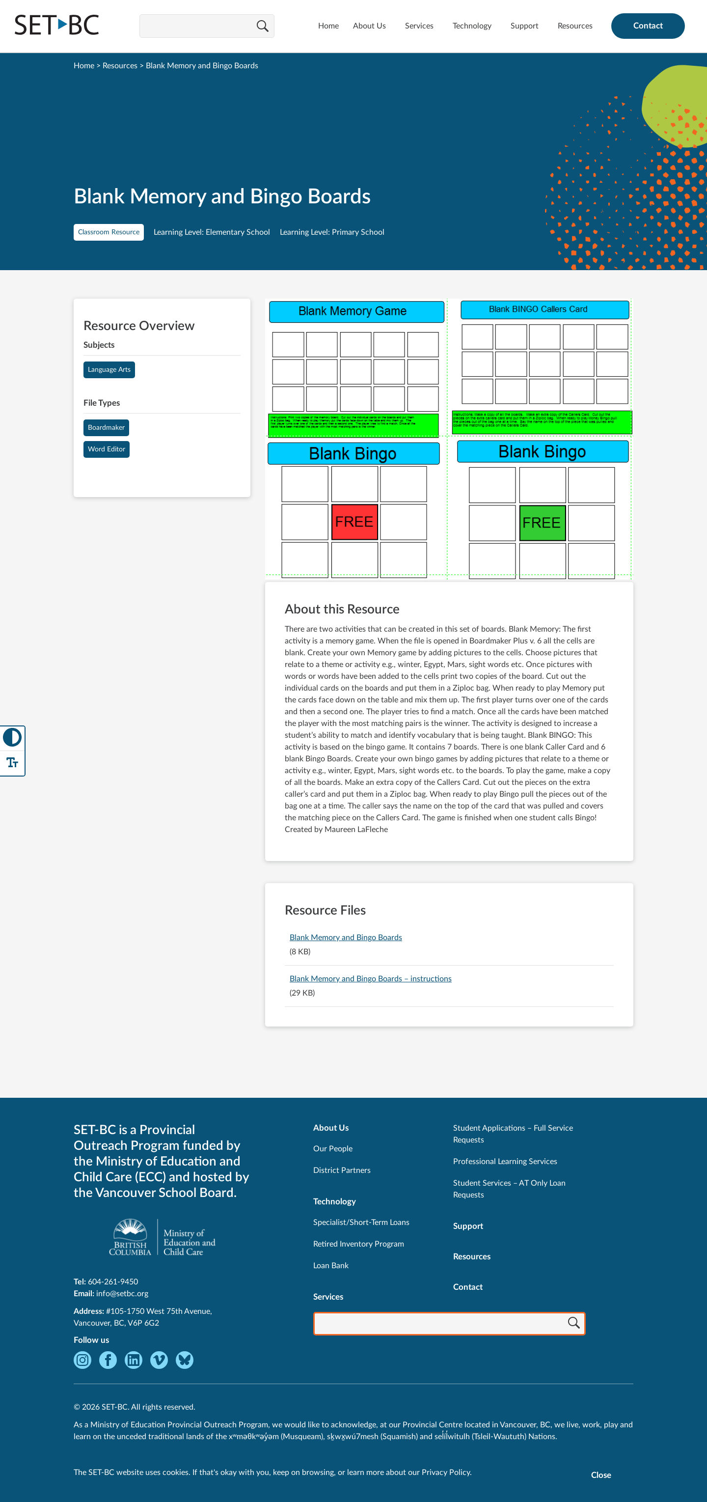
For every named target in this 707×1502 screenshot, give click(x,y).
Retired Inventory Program (358, 1244)
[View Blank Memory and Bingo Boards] (449, 440)
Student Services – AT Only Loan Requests (509, 1189)
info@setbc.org (122, 1294)
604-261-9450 (113, 1282)
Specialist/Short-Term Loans (361, 1222)
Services (419, 26)
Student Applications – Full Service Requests (513, 1134)
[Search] (262, 27)
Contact (648, 26)
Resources (575, 26)
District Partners (342, 1170)
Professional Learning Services (505, 1162)
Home (328, 26)
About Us (369, 26)
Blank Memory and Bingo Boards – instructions (371, 979)
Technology (472, 26)
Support (525, 26)
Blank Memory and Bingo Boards (346, 938)
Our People (333, 1149)
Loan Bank (331, 1266)
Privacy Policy (446, 1472)
